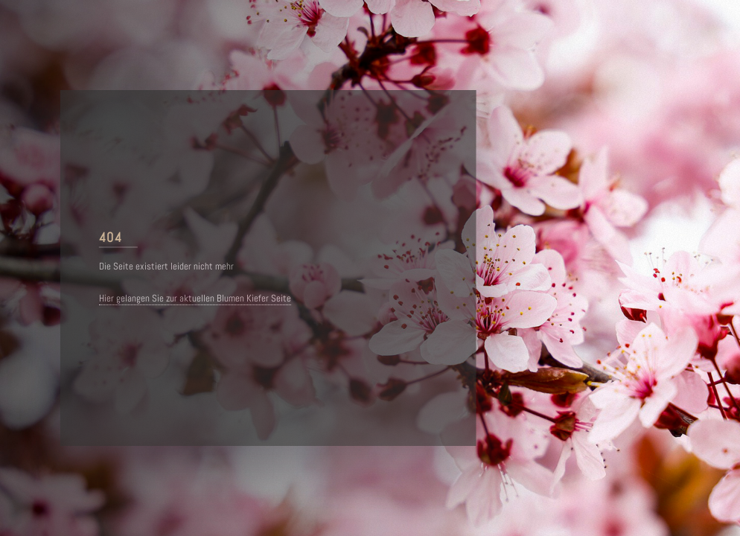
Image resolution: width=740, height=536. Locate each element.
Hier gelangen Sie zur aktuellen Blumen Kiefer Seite (196, 298)
